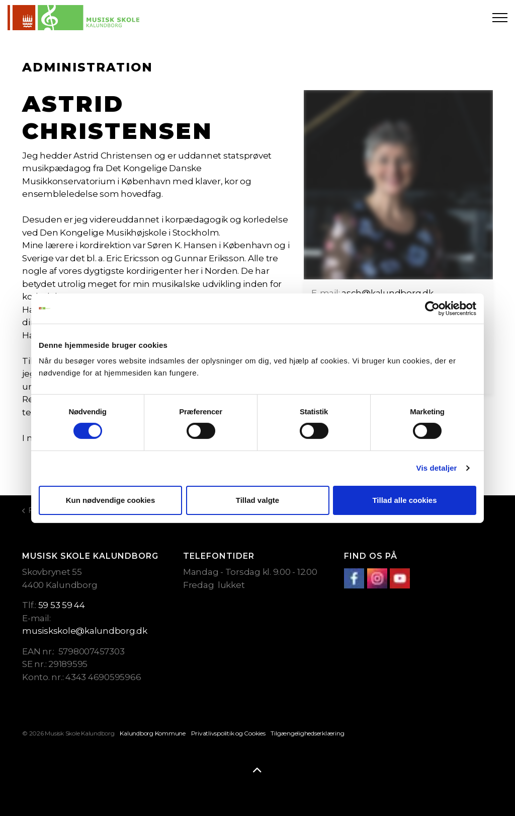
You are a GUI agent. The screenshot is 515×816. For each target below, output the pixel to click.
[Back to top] (257, 771)
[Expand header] (500, 17)
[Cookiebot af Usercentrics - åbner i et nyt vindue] (432, 308)
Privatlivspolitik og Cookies (228, 733)
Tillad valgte (257, 500)
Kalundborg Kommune (153, 733)
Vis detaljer (436, 468)
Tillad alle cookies (404, 500)
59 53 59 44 (61, 605)
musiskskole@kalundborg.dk (84, 631)
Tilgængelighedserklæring (307, 733)
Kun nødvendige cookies (110, 500)
